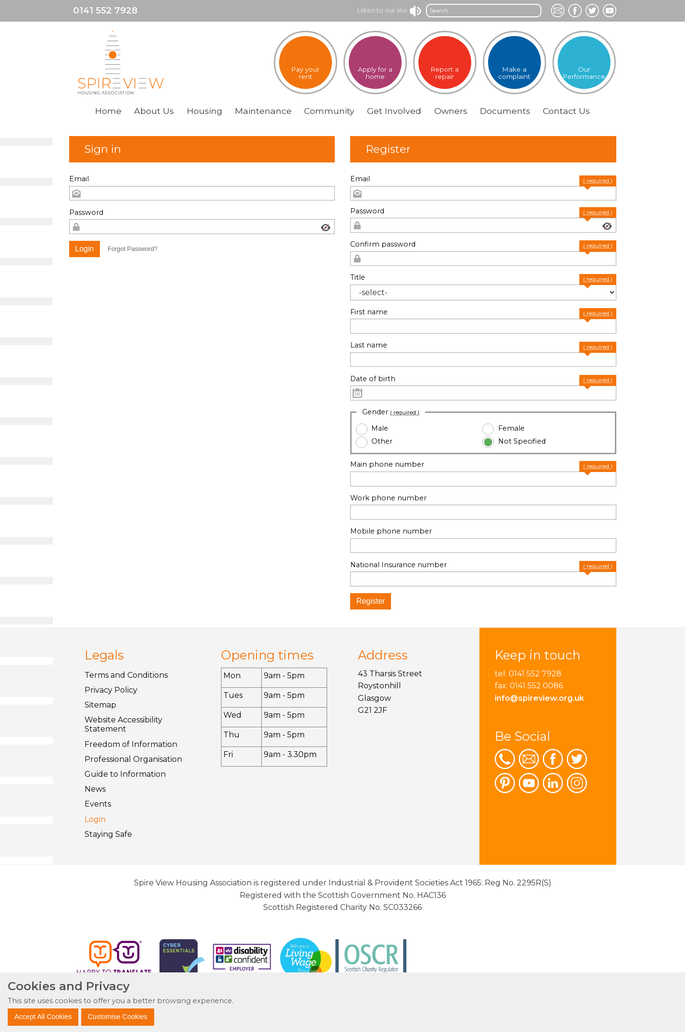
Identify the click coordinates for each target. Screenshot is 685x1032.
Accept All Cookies (43, 1016)
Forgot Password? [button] (133, 248)
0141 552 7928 (105, 10)
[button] (84, 249)
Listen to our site (389, 10)
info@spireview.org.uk (539, 698)
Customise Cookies (117, 1016)
